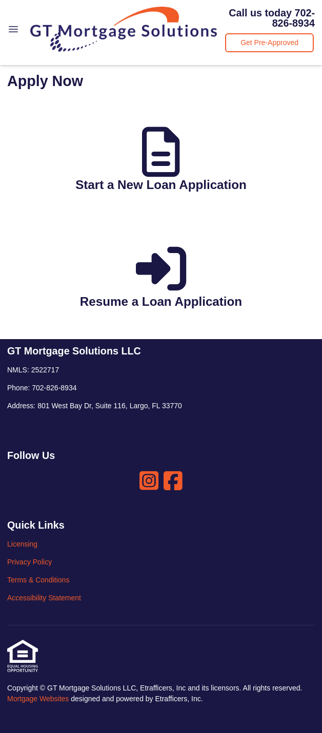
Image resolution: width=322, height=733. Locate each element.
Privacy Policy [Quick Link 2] (29, 562)
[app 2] (161, 281)
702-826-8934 (293, 18)
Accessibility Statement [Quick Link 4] (44, 598)
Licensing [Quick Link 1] (22, 544)
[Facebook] (173, 481)
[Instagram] (148, 481)
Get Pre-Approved (269, 42)
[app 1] (161, 164)
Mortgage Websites (39, 699)
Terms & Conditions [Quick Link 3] (38, 580)
